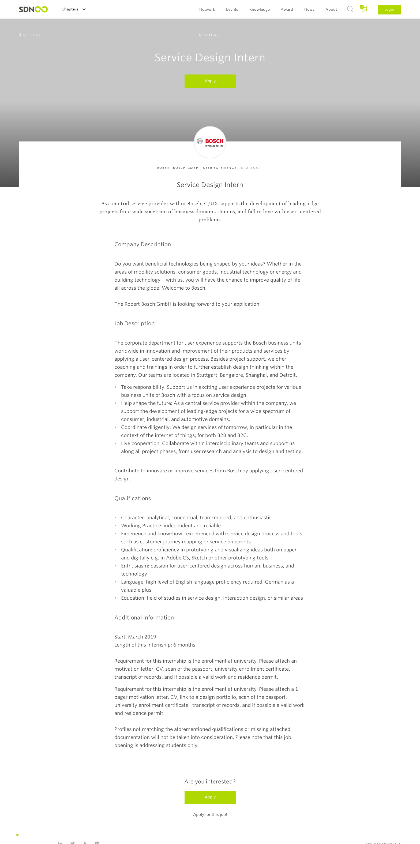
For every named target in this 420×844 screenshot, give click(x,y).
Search (350, 9)
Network (207, 9)
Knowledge (259, 9)
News (309, 9)
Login (389, 9)
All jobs (31, 35)
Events (232, 9)
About (331, 9)
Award (287, 9)
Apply (210, 81)
